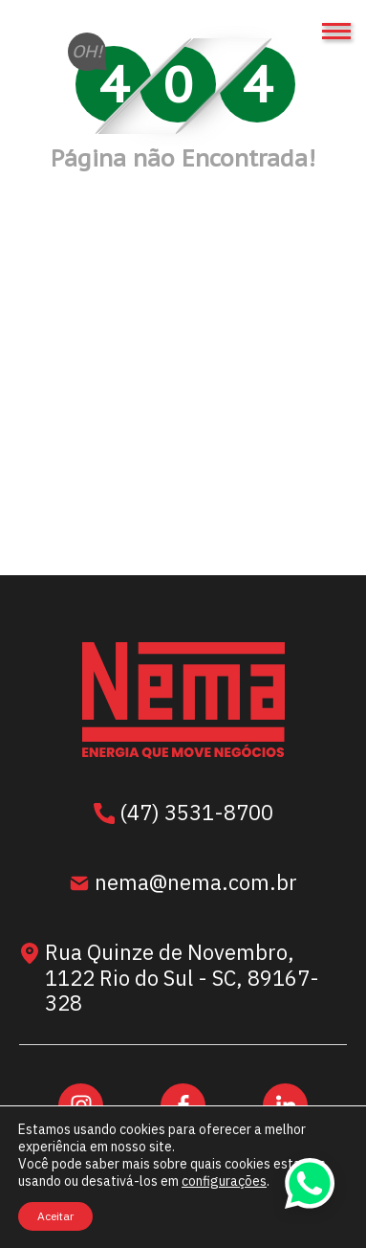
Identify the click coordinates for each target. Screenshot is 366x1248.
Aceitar (55, 1216)
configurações (224, 1181)
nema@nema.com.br (183, 884)
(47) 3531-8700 (183, 814)
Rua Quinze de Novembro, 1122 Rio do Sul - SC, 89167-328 (169, 977)
